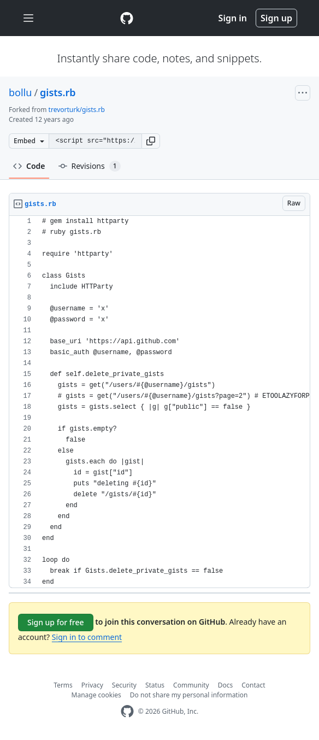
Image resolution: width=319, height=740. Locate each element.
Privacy (92, 685)
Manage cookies (96, 695)
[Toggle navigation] (28, 18)
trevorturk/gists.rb (77, 109)
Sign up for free (55, 622)
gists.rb (57, 92)
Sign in (232, 18)
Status (154, 685)
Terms (63, 685)
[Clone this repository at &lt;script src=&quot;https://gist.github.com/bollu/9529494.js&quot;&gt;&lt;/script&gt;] (95, 141)
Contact (253, 685)
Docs (225, 685)
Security (124, 685)
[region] (159, 402)
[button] (150, 141)
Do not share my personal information (189, 695)
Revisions (89, 166)
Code (29, 166)
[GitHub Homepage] (127, 711)
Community (191, 685)
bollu (20, 92)
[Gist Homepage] (126, 18)
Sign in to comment (87, 637)
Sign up (276, 18)
